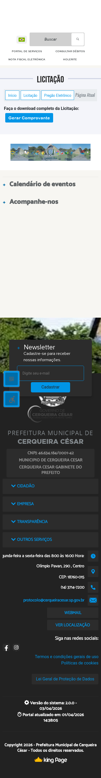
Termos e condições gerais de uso (66, 656)
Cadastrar (50, 387)
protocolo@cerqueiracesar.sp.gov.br (53, 600)
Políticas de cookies (79, 662)
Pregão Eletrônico (57, 95)
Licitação (30, 95)
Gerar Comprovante (29, 117)
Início (12, 95)
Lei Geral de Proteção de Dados (65, 678)
